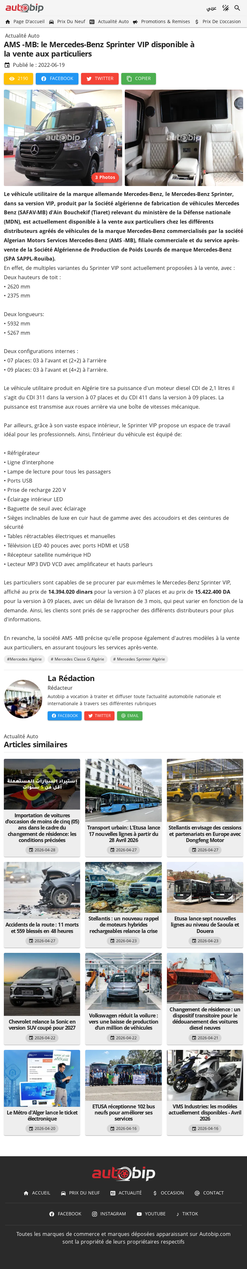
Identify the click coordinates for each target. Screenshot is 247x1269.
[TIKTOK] (187, 1214)
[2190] (18, 78)
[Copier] (138, 78)
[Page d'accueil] (25, 21)
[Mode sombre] (226, 8)
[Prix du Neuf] (67, 21)
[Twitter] (100, 78)
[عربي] (211, 8)
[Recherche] (237, 8)
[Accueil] (36, 1193)
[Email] (129, 715)
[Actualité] (126, 1193)
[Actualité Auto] (109, 21)
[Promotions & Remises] (162, 21)
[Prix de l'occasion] (218, 21)
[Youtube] (151, 1214)
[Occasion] (168, 1193)
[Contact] (209, 1193)
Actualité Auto (22, 36)
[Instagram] (109, 1214)
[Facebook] (57, 78)
